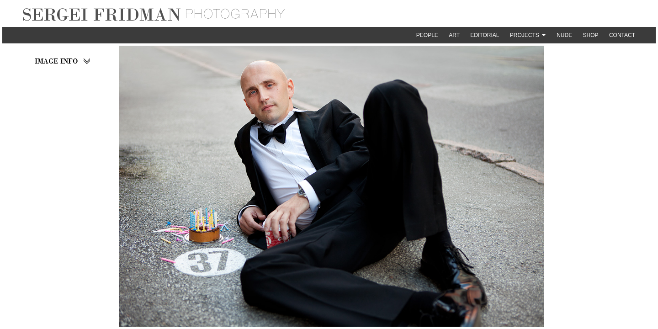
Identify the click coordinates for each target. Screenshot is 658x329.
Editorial (484, 35)
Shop (591, 35)
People (427, 35)
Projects (524, 35)
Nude (564, 35)
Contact (622, 35)
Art (454, 35)
